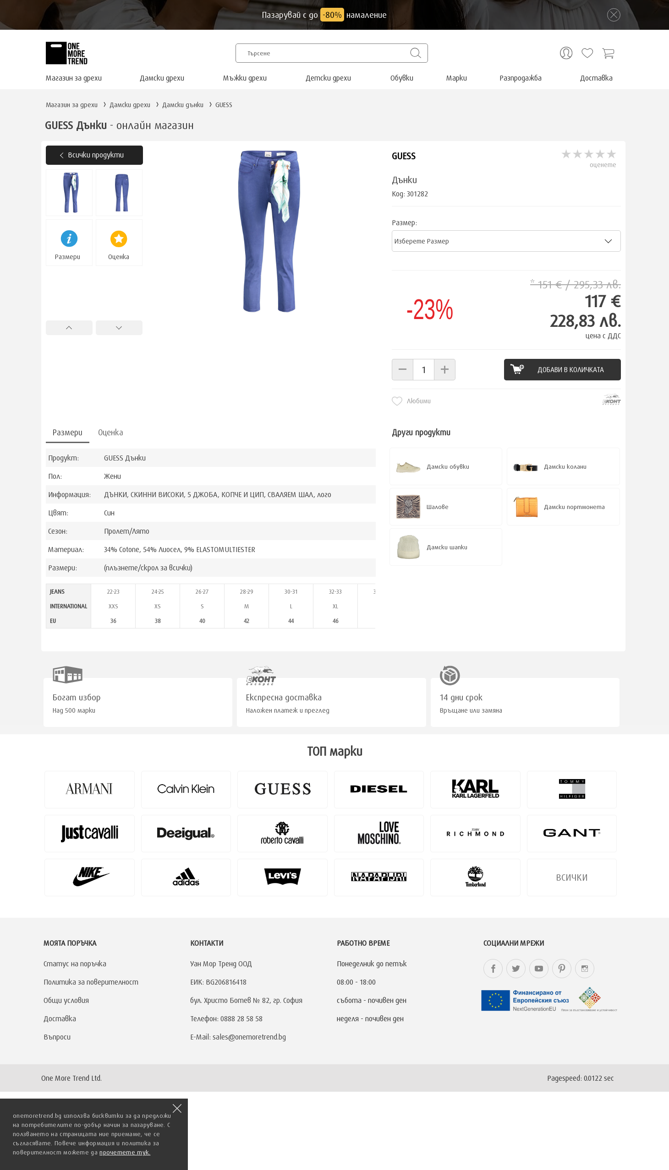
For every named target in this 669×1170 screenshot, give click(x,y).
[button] (402, 369)
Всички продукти (96, 154)
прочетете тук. (124, 1152)
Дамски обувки (448, 466)
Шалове (438, 506)
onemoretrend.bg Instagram (584, 968)
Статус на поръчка (75, 963)
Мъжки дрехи (245, 77)
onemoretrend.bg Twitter (516, 968)
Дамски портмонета (574, 506)
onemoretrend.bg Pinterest (561, 968)
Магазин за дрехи (74, 77)
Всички (572, 877)
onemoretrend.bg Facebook (493, 968)
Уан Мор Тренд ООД (221, 963)
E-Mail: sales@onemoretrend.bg (238, 1036)
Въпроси (57, 1036)
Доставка (596, 77)
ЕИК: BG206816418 (218, 981)
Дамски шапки (447, 547)
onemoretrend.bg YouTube (538, 968)
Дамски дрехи (162, 77)
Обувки (401, 77)
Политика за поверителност (91, 981)
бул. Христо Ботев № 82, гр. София (246, 1000)
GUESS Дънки (125, 457)
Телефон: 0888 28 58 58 (226, 1018)
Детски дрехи (328, 77)
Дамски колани (565, 466)
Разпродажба (520, 77)
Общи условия (66, 1000)
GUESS (404, 156)
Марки (456, 77)
